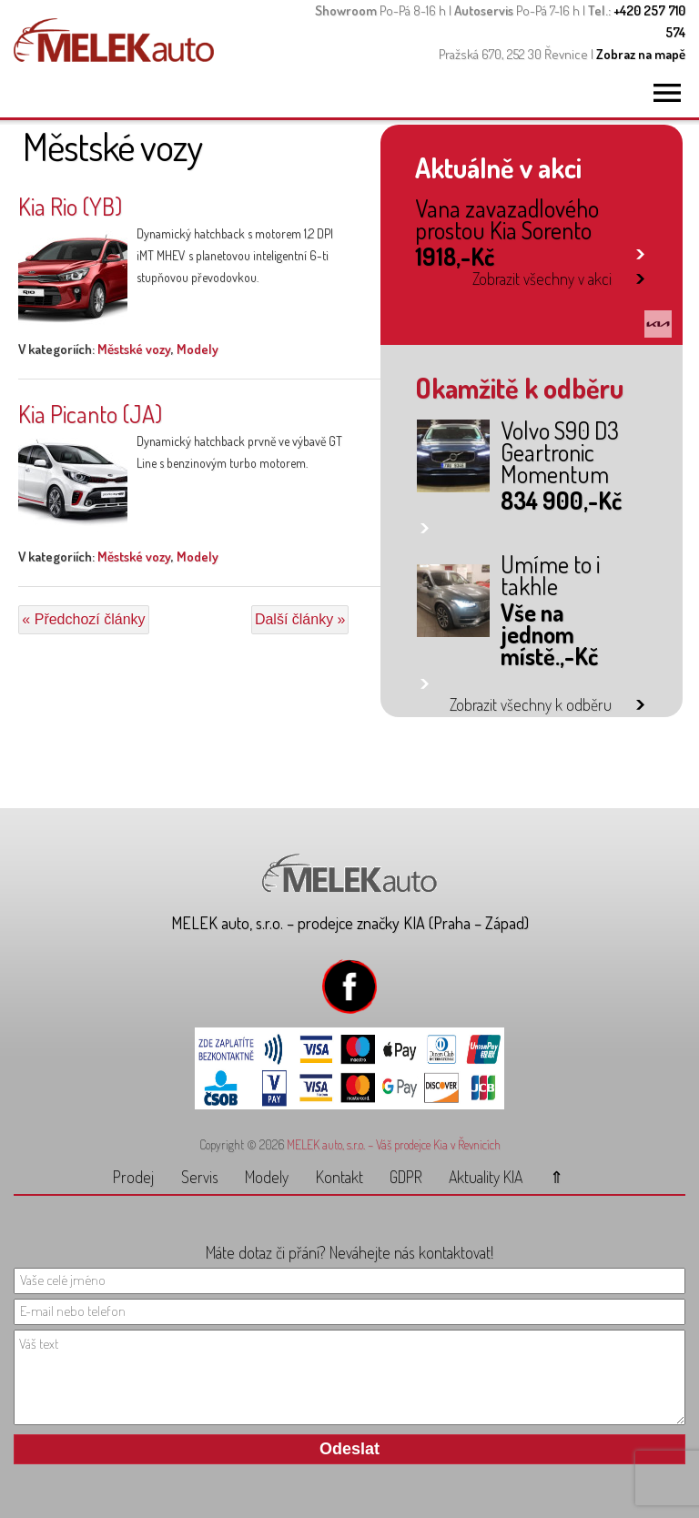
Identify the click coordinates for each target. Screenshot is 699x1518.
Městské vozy (134, 349)
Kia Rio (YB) (70, 206)
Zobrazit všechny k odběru (531, 704)
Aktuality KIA (485, 1177)
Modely (197, 349)
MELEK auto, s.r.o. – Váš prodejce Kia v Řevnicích (394, 1144)
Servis (199, 1177)
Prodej (133, 1177)
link (640, 250)
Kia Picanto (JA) (90, 414)
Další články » (300, 619)
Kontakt (339, 1177)
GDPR (406, 1177)
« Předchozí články (83, 619)
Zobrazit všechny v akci (542, 278)
